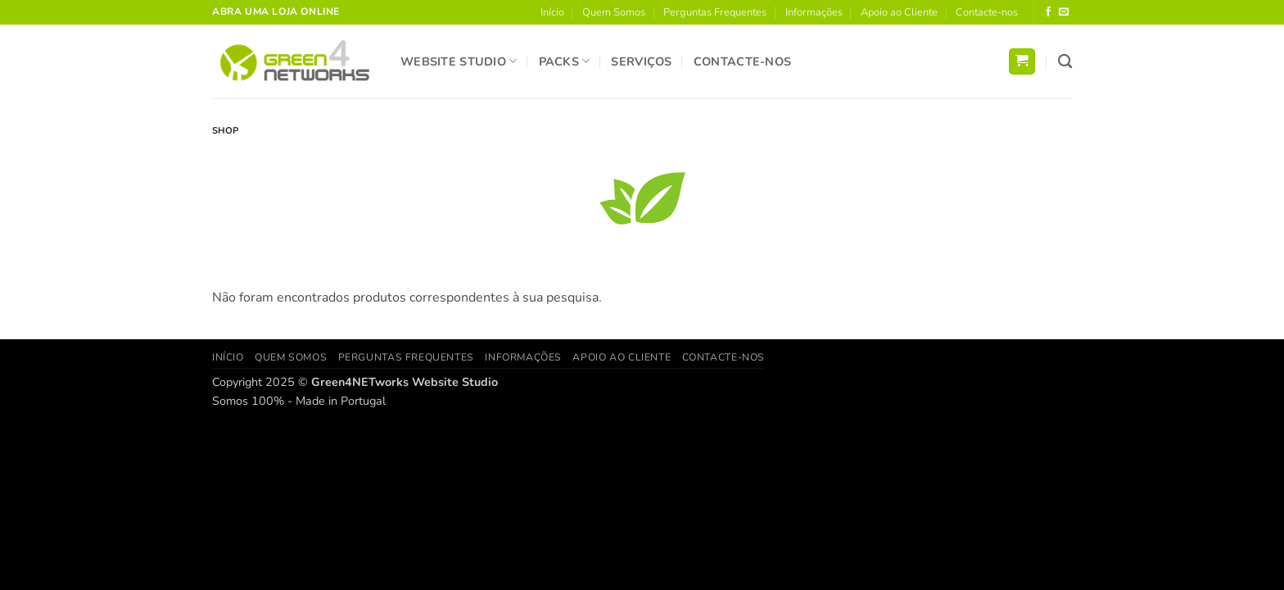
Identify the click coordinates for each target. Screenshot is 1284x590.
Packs (564, 61)
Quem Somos (613, 12)
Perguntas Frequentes (714, 12)
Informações (814, 12)
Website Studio (459, 61)
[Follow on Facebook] (1048, 12)
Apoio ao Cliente (899, 12)
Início (552, 12)
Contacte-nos (987, 12)
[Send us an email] (1064, 12)
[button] (1022, 61)
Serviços (641, 61)
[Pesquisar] (1065, 62)
